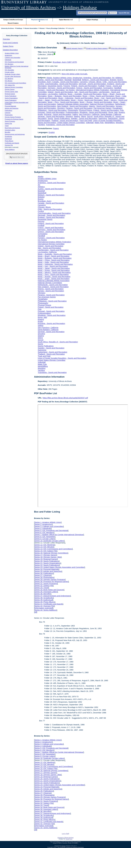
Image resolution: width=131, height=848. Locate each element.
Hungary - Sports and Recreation (51, 90)
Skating (77, 116)
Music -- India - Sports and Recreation (53, 262)
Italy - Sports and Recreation (86, 92)
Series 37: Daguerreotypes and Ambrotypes (52, 596)
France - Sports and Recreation (50, 228)
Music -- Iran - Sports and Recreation (109, 98)
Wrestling (119, 123)
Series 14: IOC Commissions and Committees (53, 549)
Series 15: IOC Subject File (46, 551)
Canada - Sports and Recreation (65, 82)
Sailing (75, 114)
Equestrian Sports (55, 86)
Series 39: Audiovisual (44, 600)
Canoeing (84, 82)
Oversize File (9, 145)
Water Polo (99, 123)
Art (113, 78)
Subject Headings (92, 19)
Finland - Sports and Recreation (84, 86)
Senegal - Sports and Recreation (51, 116)
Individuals (8, 59)
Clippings (7, 112)
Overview (6, 39)
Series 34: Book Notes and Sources (49, 590)
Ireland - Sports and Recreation (60, 92)
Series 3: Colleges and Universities (49, 526)
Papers (56, 128)
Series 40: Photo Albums (45, 602)
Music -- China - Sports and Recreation (98, 96)
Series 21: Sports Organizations (48, 563)
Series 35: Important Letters (46, 592)
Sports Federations (10, 96)
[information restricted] (44, 608)
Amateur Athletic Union (12, 53)
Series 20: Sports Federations (47, 561)
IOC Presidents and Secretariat (14, 62)
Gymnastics (108, 88)
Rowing (122, 112)
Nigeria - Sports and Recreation (102, 106)
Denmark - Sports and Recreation (92, 84)
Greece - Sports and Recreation (89, 88)
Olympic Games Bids (11, 91)
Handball (117, 88)
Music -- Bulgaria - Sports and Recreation (64, 96)
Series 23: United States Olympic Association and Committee (59, 567)
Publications (8, 110)
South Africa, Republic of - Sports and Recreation (58, 342)
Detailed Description (10, 50)
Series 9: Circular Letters (45, 539)
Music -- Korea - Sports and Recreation (87, 100)
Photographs (9, 115)
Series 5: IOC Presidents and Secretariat (51, 530)
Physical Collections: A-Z (39, 19)
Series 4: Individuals (43, 528)
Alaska (49, 78)
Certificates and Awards (12, 143)
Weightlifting (110, 123)
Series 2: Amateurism (43, 524)
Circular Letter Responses (13, 76)
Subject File (8, 123)
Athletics (118, 78)
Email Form (69, 839)
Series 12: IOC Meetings (45, 545)
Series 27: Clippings (43, 575)
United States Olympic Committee (71, 123)
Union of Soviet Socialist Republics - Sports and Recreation (62, 358)
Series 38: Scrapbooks (44, 598)
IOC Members (9, 64)
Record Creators (13, 23)
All (36, 612)
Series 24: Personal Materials (47, 569)
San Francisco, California (89, 114)
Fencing (66, 86)
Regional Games (10, 94)
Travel (7, 125)
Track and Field (85, 121)
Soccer (90, 116)
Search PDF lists (124, 12)
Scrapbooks (8, 136)
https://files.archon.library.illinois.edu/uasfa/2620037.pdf (65, 398)
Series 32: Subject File (44, 586)
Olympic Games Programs (13, 117)
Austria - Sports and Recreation (50, 80)
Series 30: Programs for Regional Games (51, 582)
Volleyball (90, 123)
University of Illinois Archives (28, 7)
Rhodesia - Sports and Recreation (93, 112)
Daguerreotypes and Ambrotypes (15, 134)
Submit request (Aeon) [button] (73, 48)
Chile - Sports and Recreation (114, 82)
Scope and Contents (10, 43)
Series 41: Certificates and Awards (49, 604)
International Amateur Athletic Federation (92, 90)
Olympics (61, 108)
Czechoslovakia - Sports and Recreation (61, 84)
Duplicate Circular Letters (12, 74)
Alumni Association (31, 28)
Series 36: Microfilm (43, 594)
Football (101, 86)
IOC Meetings (9, 78)
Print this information (117, 48)
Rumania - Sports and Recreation (57, 114)
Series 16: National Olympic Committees (51, 553)
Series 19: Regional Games (46, 559)
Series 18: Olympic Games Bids (48, 557)
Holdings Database (80, 7)
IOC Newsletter (9, 70)
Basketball (77, 80)
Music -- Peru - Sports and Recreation (63, 102)
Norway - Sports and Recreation (51, 291)
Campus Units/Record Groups (13, 19)
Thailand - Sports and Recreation (64, 121)
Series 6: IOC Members (44, 533)
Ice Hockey (70, 90)
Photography (73, 110)
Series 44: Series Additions (46, 610)
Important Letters (10, 130)
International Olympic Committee (51, 244)
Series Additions (10, 149)
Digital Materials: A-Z (66, 19)
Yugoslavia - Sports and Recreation (60, 125)
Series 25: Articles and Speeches (48, 571)
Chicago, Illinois (95, 82)
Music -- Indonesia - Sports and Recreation (75, 98)
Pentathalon (117, 108)
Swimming (103, 118)
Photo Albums (9, 141)
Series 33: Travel (41, 588)
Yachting (41, 125)
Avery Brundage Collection (56, 28)
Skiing (83, 116)
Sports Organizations (11, 98)
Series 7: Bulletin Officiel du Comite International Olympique (59, 535)
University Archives (7, 28)
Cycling (41, 84)
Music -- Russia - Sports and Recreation (96, 102)
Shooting (69, 116)
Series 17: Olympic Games (45, 555)
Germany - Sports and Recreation (61, 88)
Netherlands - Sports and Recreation (53, 285)
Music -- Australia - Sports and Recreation (85, 94)
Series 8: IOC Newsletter (45, 537)
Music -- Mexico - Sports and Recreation (54, 272)
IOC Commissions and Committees (15, 83)
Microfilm (7, 132)
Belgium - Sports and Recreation (95, 80)
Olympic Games (10, 89)
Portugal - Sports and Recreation (51, 112)
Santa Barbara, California (110, 114)
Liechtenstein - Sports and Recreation (53, 250)
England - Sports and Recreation (51, 217)
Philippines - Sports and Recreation (52, 110)
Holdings (19, 28)
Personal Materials (10, 106)
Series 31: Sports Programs (46, 584)
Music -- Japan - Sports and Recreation (54, 100)
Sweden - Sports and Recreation (84, 118)
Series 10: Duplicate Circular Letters (49, 541)
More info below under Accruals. (75, 74)
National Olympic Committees (14, 87)
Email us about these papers (16, 163)
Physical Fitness (85, 110)
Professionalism (72, 112)
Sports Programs (10, 121)
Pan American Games (102, 108)
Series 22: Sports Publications (47, 565)
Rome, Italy (113, 112)
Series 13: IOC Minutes (44, 547)
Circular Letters (9, 72)
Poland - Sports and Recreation (106, 110)
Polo (122, 110)
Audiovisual (8, 138)
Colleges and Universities (12, 57)
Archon (64, 846)
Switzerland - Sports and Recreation (52, 352)
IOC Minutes (8, 81)
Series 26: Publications (44, 573)
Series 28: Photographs (44, 577)
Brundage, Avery (44, 82)
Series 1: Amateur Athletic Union (48, 522)
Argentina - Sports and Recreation (97, 78)
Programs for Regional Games (14, 119)
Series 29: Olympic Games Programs (50, 579)
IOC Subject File (10, 85)
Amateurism (8, 55)
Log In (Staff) (65, 833)
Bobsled (113, 80)
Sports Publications (11, 100)
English (52, 132)
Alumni (42, 28)
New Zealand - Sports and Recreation (72, 106)
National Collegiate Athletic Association (73, 104)
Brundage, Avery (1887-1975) (65, 62)
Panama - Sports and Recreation (79, 108)
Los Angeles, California (57, 94)
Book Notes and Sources (12, 128)
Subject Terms (8, 46)
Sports (50, 118)
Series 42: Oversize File (44, 606)
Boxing (120, 80)
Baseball (68, 80)
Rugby (40, 114)
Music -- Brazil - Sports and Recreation (53, 256)
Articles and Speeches (11, 108)
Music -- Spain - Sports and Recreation (53, 279)
